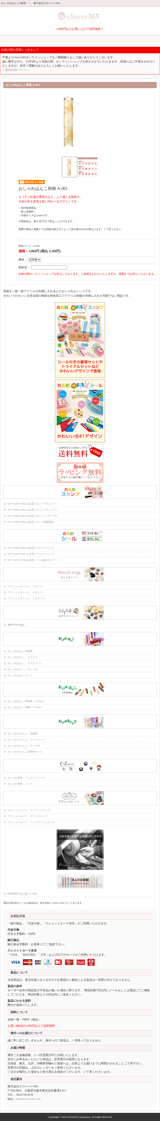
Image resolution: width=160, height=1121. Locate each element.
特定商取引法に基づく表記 (23, 893)
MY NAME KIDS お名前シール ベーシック (31, 553)
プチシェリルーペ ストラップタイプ (29, 810)
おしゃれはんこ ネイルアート (25, 663)
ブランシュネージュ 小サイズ (25, 592)
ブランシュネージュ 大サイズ (25, 586)
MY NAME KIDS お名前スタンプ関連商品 (31, 521)
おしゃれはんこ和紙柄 (20, 651)
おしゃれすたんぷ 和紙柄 (23, 733)
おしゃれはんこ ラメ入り (23, 657)
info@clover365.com (28, 1099)
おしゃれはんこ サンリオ (23, 669)
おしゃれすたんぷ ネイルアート (26, 739)
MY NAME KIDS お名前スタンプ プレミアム (32, 509)
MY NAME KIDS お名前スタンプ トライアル (32, 515)
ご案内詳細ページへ (15, 69)
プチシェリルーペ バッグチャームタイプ (31, 822)
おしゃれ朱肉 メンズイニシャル (26, 777)
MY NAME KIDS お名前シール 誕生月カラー (32, 560)
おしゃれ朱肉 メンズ (20, 783)
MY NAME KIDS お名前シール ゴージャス (31, 547)
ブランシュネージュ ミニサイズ (26, 598)
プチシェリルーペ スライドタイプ (28, 816)
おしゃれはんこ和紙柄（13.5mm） (27, 701)
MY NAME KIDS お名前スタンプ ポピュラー (32, 503)
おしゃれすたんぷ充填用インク (25, 751)
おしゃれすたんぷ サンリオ (24, 745)
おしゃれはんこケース (20, 675)
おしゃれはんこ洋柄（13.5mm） (25, 707)
